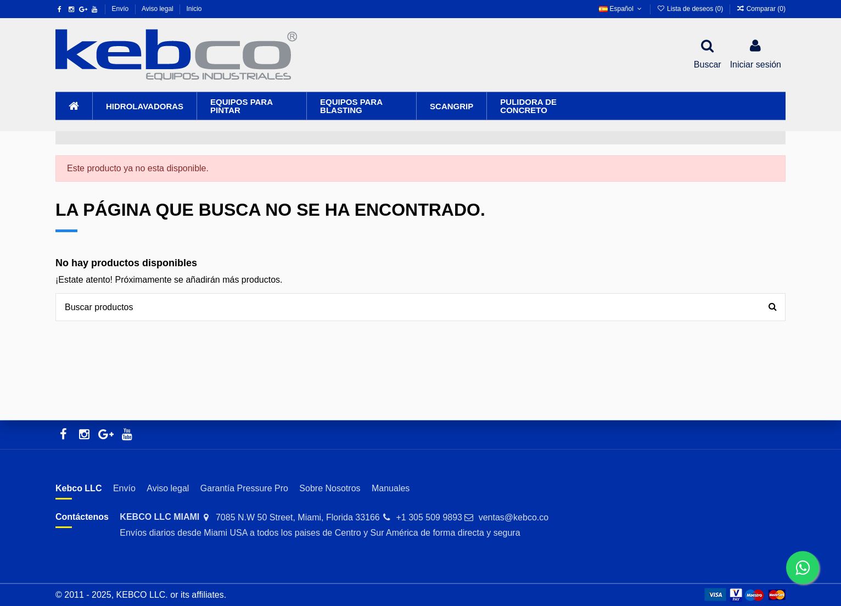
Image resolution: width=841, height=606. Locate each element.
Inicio (193, 9)
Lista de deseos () (691, 9)
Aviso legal (158, 9)
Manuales (391, 488)
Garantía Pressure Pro (244, 488)
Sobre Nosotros (329, 488)
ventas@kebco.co (513, 517)
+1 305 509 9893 (429, 517)
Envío (121, 9)
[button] (144, 106)
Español (621, 9)
